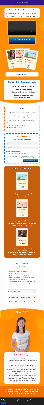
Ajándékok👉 (22, 74)
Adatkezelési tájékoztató (18, 400)
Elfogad (3, 403)
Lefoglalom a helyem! (29, 160)
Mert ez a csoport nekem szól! (22, 42)
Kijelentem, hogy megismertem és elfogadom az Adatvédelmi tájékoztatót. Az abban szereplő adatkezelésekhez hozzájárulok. (20, 157)
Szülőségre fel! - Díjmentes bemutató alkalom (16, 153)
